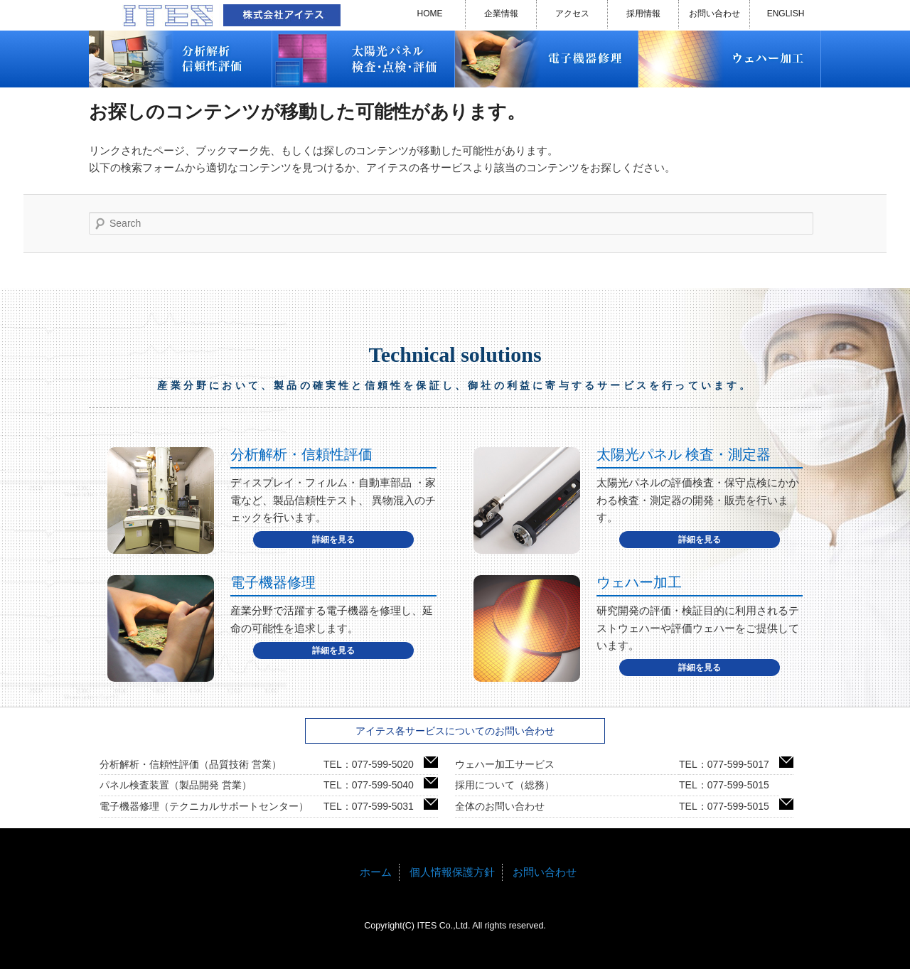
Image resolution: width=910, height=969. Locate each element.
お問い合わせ (714, 13)
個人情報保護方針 (452, 872)
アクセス (572, 13)
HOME (430, 13)
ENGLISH (786, 13)
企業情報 (501, 13)
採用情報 (643, 13)
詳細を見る (333, 540)
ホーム (376, 872)
